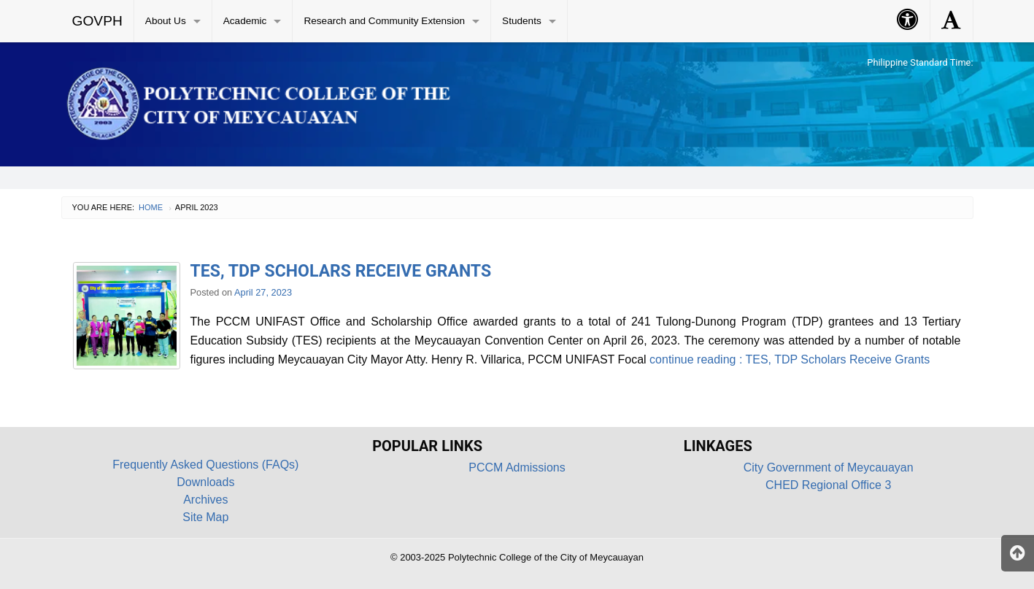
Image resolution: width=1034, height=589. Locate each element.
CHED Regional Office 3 (828, 485)
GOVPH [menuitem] (97, 20)
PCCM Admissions (516, 467)
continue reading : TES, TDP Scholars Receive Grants (788, 359)
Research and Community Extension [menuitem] (384, 20)
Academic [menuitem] (245, 20)
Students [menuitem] (521, 20)
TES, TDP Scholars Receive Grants (341, 271)
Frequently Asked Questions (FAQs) (205, 464)
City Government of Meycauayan (829, 467)
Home (151, 207)
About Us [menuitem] (165, 20)
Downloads (205, 482)
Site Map (205, 517)
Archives (205, 499)
